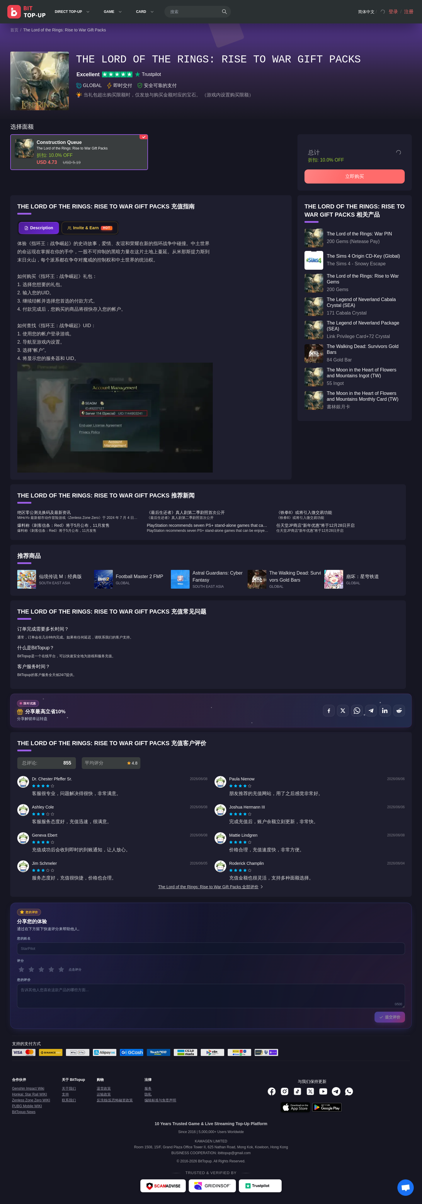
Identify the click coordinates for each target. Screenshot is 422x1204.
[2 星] (31, 969)
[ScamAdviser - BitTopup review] (163, 1185)
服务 (148, 1088)
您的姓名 (23, 938)
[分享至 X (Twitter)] (343, 710)
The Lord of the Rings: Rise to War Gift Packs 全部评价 (211, 886)
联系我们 (69, 1100)
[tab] (39, 228)
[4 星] (51, 969)
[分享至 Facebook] (329, 710)
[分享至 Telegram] (371, 710)
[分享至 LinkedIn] (385, 710)
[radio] (34, 786)
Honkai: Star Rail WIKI (29, 1094)
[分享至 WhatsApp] (357, 710)
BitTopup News (23, 1112)
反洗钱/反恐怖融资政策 (115, 1100)
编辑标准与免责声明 (160, 1100)
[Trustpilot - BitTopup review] (260, 1185)
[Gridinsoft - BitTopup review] (212, 1185)
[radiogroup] (43, 786)
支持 (65, 1094)
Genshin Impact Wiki (28, 1088)
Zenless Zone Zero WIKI (31, 1100)
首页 (14, 30)
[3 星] (41, 969)
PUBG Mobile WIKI (27, 1106)
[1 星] (21, 969)
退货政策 (104, 1088)
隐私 (148, 1094)
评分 (20, 960)
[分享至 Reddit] (399, 710)
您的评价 (23, 979)
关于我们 (69, 1088)
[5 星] (61, 969)
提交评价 (389, 1017)
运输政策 (104, 1094)
